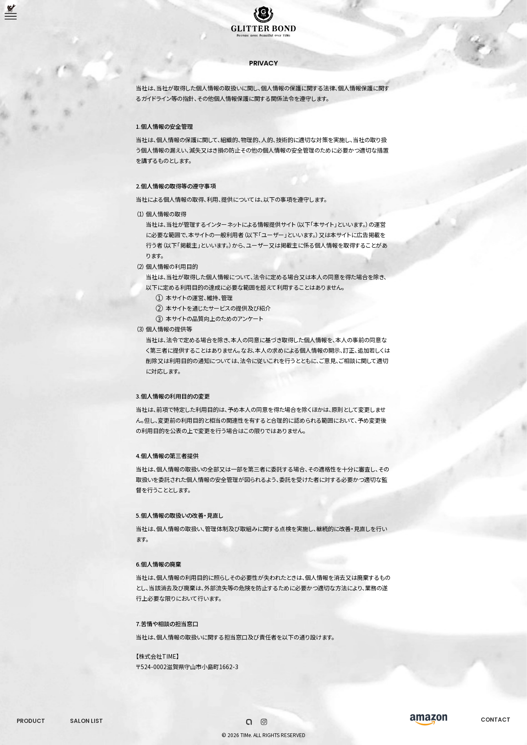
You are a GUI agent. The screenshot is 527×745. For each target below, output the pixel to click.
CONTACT (495, 721)
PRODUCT (31, 722)
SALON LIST (88, 722)
